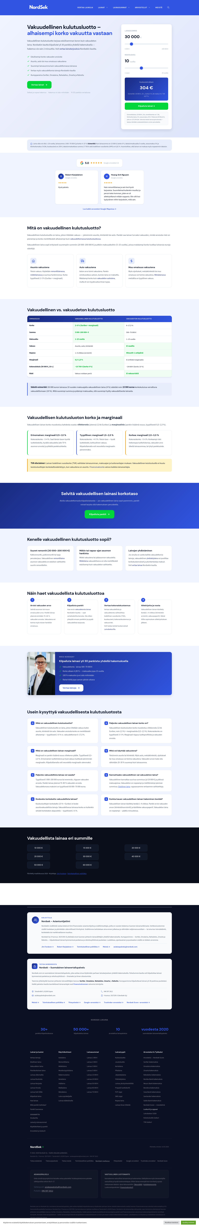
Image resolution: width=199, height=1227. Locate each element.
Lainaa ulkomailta (37, 1075)
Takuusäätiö (138, 1184)
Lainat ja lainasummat (38, 1122)
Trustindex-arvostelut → (113, 1002)
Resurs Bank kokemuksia (153, 1083)
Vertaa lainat (39, 84)
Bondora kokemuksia (151, 1088)
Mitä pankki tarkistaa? (38, 1105)
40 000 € (136, 856)
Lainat (104, 7)
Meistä (158, 7)
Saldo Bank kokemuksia (152, 1100)
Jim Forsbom (61, 873)
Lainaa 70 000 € (92, 1092)
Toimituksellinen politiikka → (88, 947)
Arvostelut (144, 7)
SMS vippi (118, 1096)
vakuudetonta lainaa (83, 609)
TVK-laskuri (148, 1122)
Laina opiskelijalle (65, 1096)
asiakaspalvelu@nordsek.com (125, 947)
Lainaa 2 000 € (92, 1062)
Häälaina (62, 1083)
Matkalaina (63, 1088)
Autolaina (62, 1057)
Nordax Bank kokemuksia (153, 1079)
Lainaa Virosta (35, 1088)
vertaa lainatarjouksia (69, 48)
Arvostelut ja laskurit (37, 1131)
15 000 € (87, 848)
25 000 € (38, 856)
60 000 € (87, 865)
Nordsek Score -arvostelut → (138, 1002)
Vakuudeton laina (36, 1066)
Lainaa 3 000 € (92, 1066)
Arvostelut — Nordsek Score (154, 1057)
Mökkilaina (83, 561)
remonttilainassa (58, 271)
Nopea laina (119, 1100)
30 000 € (87, 856)
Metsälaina (63, 1092)
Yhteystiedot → (74, 1002)
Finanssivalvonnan (80, 984)
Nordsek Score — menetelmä (154, 1105)
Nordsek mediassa (103, 1161)
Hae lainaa (34, 1100)
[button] (168, 7)
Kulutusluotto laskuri (151, 1118)
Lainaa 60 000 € (92, 1088)
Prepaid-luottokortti (122, 1088)
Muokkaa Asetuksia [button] (171, 1222)
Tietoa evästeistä (36, 1161)
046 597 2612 (47, 1190)
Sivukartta (34, 1118)
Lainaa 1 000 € (92, 1057)
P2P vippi (118, 1092)
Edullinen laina (124, 786)
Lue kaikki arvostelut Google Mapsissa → (99, 209)
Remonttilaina (64, 1062)
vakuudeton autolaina (106, 278)
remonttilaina (59, 558)
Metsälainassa (160, 275)
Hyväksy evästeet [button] (188, 1222)
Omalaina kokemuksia (152, 1066)
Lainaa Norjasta (36, 1083)
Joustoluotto (120, 1062)
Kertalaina (119, 1066)
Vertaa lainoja (85, 7)
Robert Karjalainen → (65, 947)
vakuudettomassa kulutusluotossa (85, 238)
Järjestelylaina (120, 1075)
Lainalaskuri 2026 (150, 1113)
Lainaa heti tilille (36, 1092)
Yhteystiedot (118, 1161)
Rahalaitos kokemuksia (152, 1075)
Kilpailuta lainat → (146, 106)
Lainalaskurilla (109, 629)
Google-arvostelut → (92, 1002)
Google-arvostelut (132, 1161)
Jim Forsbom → (48, 947)
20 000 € (136, 848)
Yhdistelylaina (120, 1079)
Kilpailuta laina (35, 1096)
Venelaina (62, 1079)
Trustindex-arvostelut (148, 1161)
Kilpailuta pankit (99, 514)
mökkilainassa (36, 275)
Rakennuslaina (64, 1075)
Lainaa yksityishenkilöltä (124, 1083)
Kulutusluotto (120, 1057)
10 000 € (39, 848)
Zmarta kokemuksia (151, 1070)
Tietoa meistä (66, 1161)
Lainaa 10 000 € (92, 1075)
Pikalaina (118, 1070)
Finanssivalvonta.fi (126, 1187)
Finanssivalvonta (96, 467)
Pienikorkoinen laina (37, 1070)
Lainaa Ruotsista (36, 1079)
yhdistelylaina (152, 558)
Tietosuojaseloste (52, 1161)
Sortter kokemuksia (151, 1062)
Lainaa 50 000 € (92, 1083)
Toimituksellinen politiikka (77, 873)
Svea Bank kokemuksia (152, 1092)
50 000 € (38, 865)
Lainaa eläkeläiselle (66, 1100)
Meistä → (106, 947)
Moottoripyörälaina (66, 1070)
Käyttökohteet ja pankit (39, 1126)
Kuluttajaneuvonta (149, 1184)
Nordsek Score (162, 1161)
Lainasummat (122, 7)
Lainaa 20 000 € (92, 1079)
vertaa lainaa (137, 565)
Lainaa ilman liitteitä (122, 1105)
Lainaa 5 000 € (92, 1070)
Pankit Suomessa (36, 1109)
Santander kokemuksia (152, 1096)
